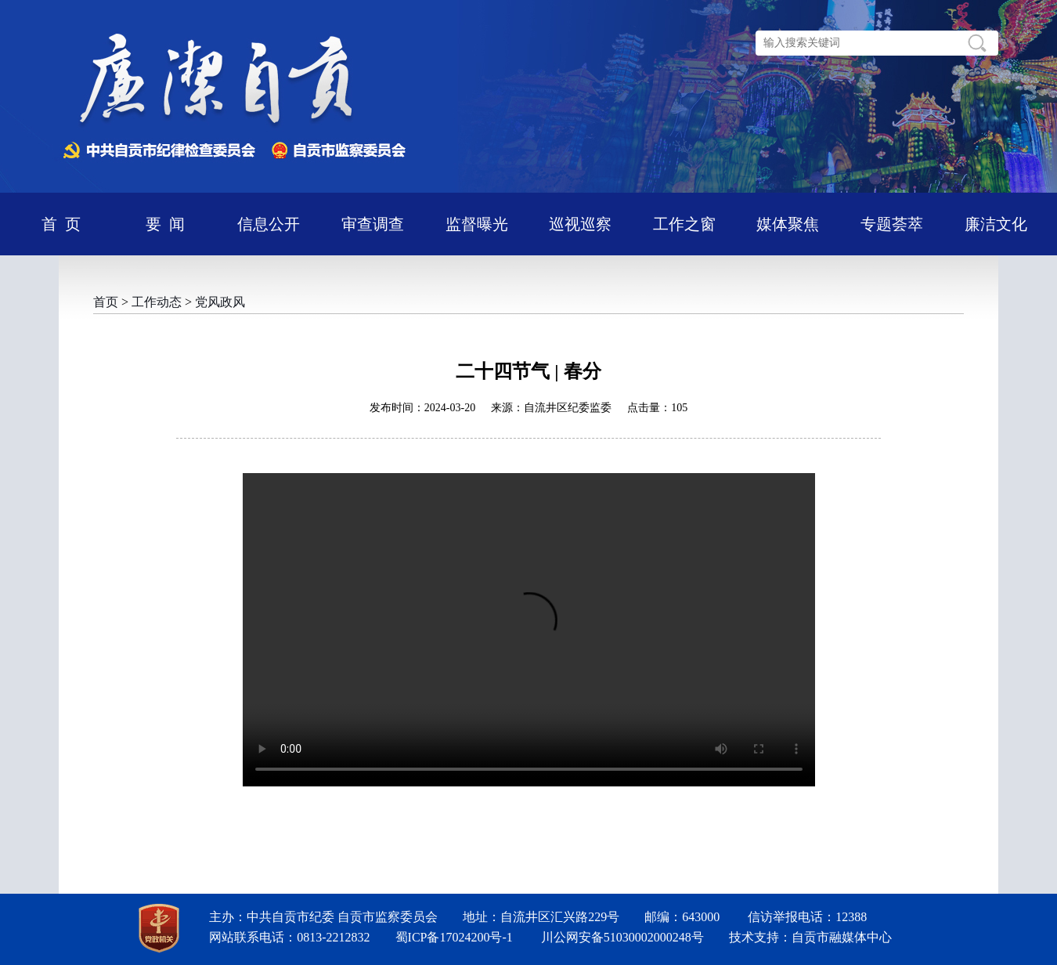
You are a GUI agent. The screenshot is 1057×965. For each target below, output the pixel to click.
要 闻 (165, 224)
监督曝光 (477, 224)
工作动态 (157, 302)
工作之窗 (684, 224)
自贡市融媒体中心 (842, 937)
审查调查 (372, 224)
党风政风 (220, 302)
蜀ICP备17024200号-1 (454, 937)
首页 (105, 302)
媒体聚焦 (787, 224)
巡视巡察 (580, 224)
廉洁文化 (996, 224)
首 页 (61, 224)
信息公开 (268, 224)
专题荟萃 (891, 224)
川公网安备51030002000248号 (622, 937)
